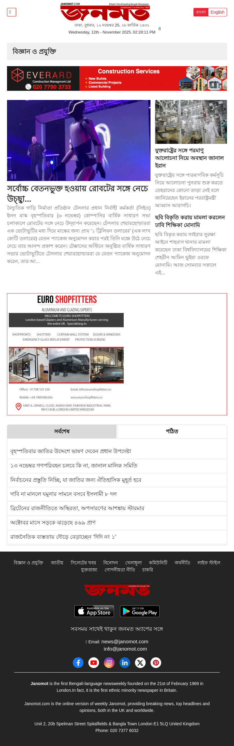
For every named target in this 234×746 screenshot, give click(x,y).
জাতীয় (57, 562)
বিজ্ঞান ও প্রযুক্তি (28, 562)
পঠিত (172, 431)
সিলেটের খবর (83, 562)
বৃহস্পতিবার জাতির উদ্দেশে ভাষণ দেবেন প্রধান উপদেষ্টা (70, 451)
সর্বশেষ (61, 431)
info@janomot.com (125, 649)
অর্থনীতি (182, 562)
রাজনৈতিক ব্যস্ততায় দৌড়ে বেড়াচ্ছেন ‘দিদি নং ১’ (63, 537)
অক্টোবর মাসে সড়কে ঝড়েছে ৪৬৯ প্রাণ (53, 523)
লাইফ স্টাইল (208, 562)
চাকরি (147, 569)
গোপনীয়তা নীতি (120, 569)
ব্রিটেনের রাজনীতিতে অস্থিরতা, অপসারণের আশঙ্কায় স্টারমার (77, 508)
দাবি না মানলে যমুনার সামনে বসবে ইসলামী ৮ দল (63, 494)
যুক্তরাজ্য (89, 569)
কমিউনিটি (158, 562)
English (218, 12)
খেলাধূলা (133, 562)
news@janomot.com (124, 642)
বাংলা (201, 12)
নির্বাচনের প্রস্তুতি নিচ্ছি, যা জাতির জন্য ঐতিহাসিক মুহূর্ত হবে (75, 480)
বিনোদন (110, 562)
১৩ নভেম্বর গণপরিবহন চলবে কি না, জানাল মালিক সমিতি (73, 466)
